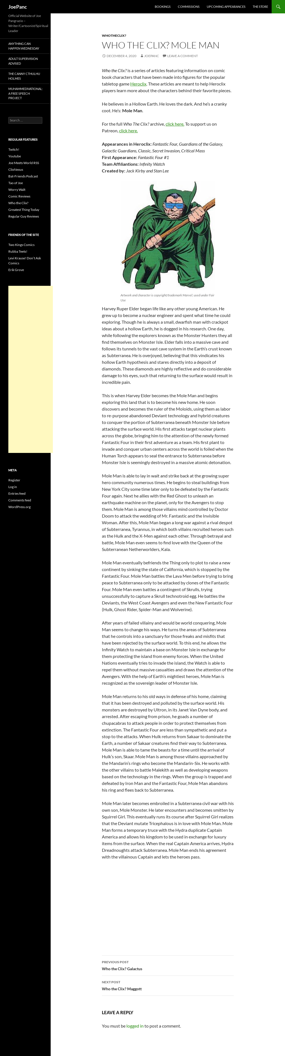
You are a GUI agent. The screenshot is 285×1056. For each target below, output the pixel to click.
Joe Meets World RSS (23, 163)
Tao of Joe (15, 183)
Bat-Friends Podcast (23, 176)
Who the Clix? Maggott (168, 985)
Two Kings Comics (21, 245)
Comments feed (19, 500)
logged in (135, 1025)
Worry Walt (16, 189)
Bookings (163, 6)
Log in (12, 487)
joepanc (151, 56)
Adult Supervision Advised (23, 61)
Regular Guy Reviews (23, 216)
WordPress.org (19, 507)
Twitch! (13, 149)
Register (14, 480)
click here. (175, 123)
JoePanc (17, 7)
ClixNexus (15, 169)
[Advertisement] (30, 369)
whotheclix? (114, 35)
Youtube (14, 156)
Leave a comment (182, 56)
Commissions (189, 6)
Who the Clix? (18, 203)
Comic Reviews (19, 196)
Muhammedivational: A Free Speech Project (25, 93)
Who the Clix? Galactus (168, 965)
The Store (260, 6)
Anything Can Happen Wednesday (23, 46)
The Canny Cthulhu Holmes (24, 76)
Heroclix (138, 83)
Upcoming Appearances (226, 6)
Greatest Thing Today (23, 210)
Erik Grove (16, 270)
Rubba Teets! (17, 251)
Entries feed (17, 493)
